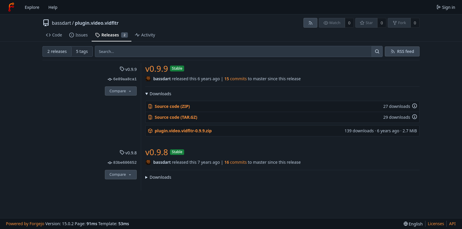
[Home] (11, 7)
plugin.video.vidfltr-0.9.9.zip (180, 130)
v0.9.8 (128, 153)
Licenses (436, 223)
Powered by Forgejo (25, 223)
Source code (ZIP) (169, 106)
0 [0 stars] (382, 23)
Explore (32, 7)
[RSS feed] (310, 23)
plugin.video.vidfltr (96, 23)
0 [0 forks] (415, 23)
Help (52, 7)
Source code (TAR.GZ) (172, 117)
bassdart (61, 23)
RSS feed (405, 51)
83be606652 (122, 163)
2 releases (57, 51)
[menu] (413, 224)
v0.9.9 (128, 69)
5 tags (82, 51)
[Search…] (377, 51)
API (452, 223)
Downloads (160, 93)
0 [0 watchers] (349, 23)
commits (235, 78)
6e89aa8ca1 (122, 79)
